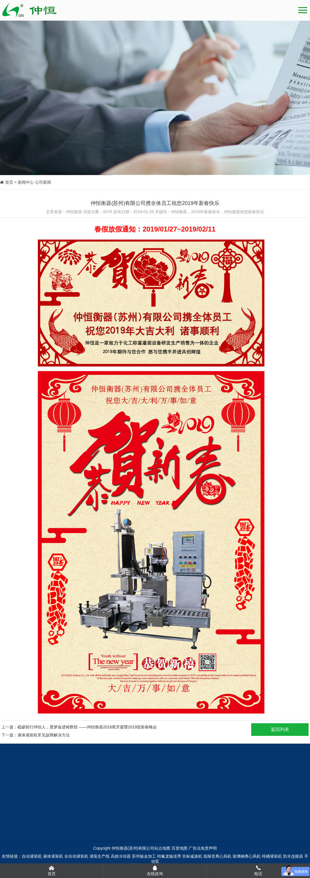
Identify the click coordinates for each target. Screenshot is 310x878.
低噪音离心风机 (217, 856)
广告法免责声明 (203, 848)
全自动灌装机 (76, 856)
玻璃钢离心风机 (247, 856)
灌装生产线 (99, 856)
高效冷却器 (121, 856)
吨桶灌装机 (272, 856)
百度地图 (179, 848)
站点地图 (162, 848)
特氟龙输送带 (169, 856)
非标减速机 (192, 856)
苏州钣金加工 (144, 856)
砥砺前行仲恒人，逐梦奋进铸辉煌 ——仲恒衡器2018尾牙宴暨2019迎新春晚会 (87, 727)
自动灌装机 (32, 856)
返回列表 (280, 729)
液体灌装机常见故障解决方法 (43, 735)
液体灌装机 (53, 856)
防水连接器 (293, 856)
